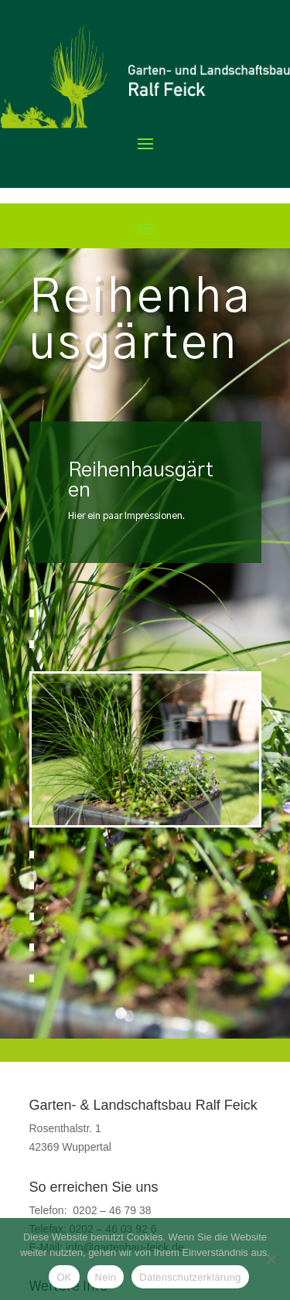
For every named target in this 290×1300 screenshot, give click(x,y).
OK (63, 1277)
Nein (106, 1277)
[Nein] (270, 1259)
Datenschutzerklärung (190, 1277)
